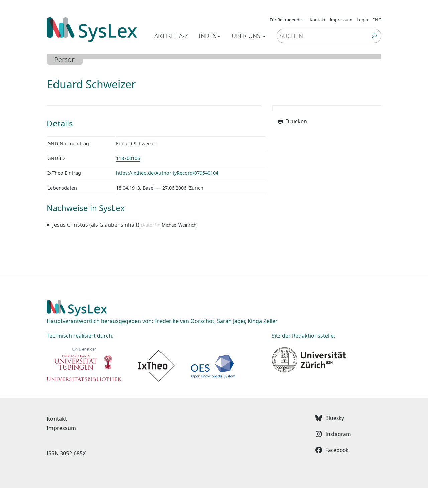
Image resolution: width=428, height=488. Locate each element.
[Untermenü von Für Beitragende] (304, 19)
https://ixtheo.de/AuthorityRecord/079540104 (167, 173)
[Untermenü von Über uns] (264, 36)
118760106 (128, 158)
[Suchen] (374, 35)
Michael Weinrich (179, 225)
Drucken (292, 121)
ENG (376, 20)
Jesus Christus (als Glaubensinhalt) (95, 224)
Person (65, 59)
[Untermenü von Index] (219, 36)
